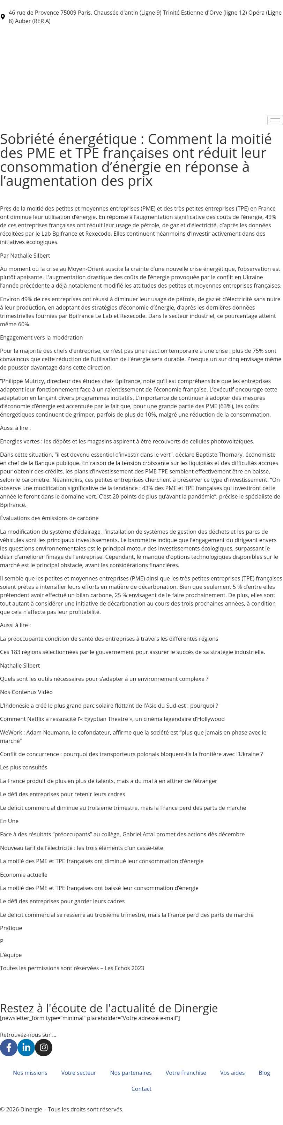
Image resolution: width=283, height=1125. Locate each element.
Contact (141, 1089)
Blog (264, 1073)
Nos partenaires (131, 1073)
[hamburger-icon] (275, 120)
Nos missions (30, 1073)
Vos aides (232, 1073)
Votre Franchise (186, 1073)
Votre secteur (78, 1073)
